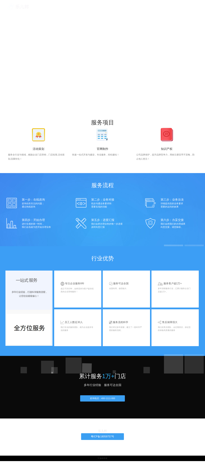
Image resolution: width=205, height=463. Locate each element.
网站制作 (130, 6)
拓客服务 (118, 6)
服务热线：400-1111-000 (102, 53)
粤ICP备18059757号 (102, 438)
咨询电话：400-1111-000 (102, 399)
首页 (109, 6)
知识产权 (141, 6)
